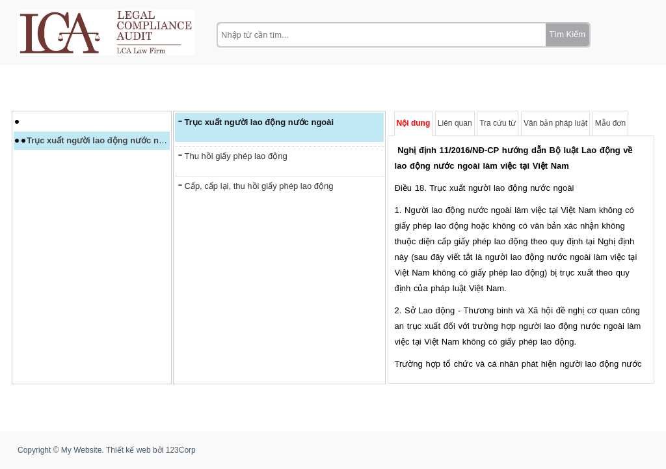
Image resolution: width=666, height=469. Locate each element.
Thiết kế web (128, 450)
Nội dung (414, 123)
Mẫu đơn (610, 123)
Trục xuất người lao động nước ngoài (101, 140)
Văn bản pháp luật (555, 123)
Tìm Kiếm (567, 34)
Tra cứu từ (497, 123)
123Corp (181, 450)
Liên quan (455, 123)
